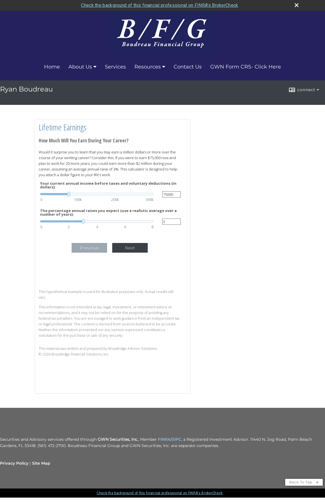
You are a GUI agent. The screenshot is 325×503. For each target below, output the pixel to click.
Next (130, 247)
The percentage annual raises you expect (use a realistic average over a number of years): (108, 212)
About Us (80, 67)
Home (52, 67)
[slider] (97, 194)
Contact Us (188, 67)
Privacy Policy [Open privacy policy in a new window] (14, 463)
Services (115, 67)
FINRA (164, 439)
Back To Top (304, 482)
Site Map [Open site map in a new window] (41, 463)
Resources (147, 67)
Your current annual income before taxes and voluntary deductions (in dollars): (108, 185)
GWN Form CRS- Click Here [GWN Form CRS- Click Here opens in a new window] (245, 67)
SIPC (176, 439)
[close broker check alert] (296, 5)
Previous (89, 247)
